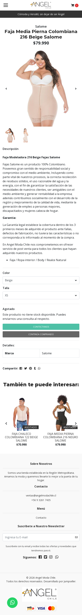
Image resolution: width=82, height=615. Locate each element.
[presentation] (6, 88)
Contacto (41, 517)
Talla (6, 288)
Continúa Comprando (41, 334)
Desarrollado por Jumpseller (59, 581)
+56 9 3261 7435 (41, 500)
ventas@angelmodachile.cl (41, 495)
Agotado (9, 309)
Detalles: (9, 345)
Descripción (11, 149)
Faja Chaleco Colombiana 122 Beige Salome (21, 437)
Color (6, 273)
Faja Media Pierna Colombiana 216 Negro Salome (60, 437)
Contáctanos (41, 326)
